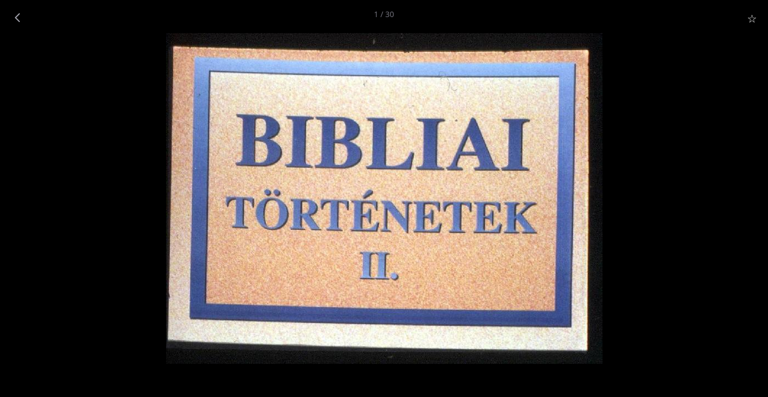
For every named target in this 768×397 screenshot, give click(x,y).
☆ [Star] (752, 18)
